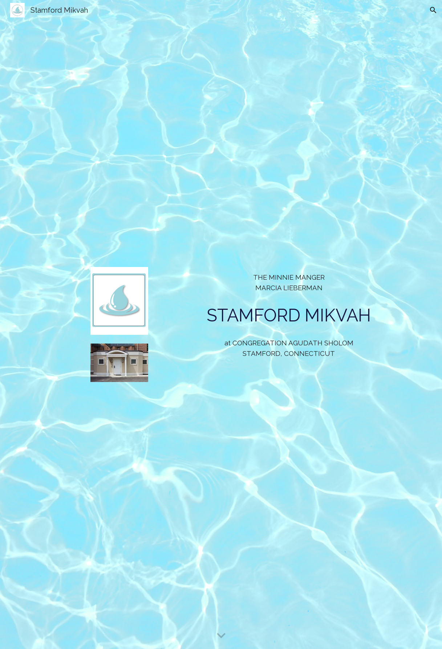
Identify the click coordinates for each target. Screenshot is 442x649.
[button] (433, 10)
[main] (289, 282)
